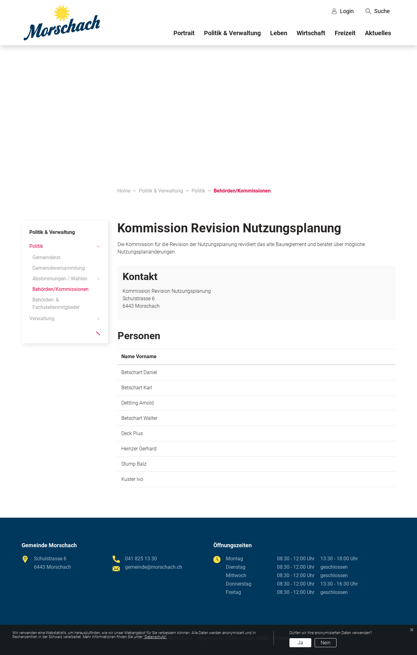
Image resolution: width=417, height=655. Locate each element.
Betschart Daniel (139, 372)
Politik (36, 246)
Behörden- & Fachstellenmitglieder (56, 303)
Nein (326, 643)
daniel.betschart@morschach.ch (327, 372)
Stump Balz (134, 464)
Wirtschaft (311, 33)
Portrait (184, 33)
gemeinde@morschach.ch (320, 403)
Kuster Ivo (132, 479)
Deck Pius (132, 433)
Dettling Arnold (137, 403)
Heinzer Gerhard (139, 449)
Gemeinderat (46, 257)
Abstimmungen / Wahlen (59, 279)
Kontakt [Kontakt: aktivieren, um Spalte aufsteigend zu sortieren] (300, 356)
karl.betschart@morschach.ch (324, 388)
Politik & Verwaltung (232, 33)
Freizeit (345, 33)
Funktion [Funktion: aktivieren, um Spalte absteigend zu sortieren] (197, 356)
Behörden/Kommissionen (60, 290)
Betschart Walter (139, 418)
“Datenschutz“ (155, 637)
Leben (278, 33)
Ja (300, 643)
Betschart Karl (136, 388)
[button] (378, 11)
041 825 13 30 (141, 559)
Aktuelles (378, 33)
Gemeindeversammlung (58, 268)
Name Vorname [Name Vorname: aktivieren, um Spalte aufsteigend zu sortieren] (139, 356)
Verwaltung (41, 318)
